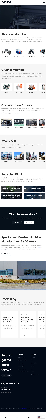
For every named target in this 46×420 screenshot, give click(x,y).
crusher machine (23, 408)
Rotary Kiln (8, 141)
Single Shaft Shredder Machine (19, 57)
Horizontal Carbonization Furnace (6, 128)
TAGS (32, 372)
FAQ (32, 369)
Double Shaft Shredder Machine (6, 57)
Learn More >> (12, 193)
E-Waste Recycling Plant (34, 196)
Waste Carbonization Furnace (32, 128)
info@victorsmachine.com (10, 384)
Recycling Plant (11, 174)
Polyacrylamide (34, 374)
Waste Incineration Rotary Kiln (19, 162)
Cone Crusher (31, 92)
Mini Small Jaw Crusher (6, 93)
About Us (33, 357)
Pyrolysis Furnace (22, 369)
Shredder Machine (13, 34)
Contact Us (33, 363)
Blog (32, 360)
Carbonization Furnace (16, 105)
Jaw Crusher (19, 92)
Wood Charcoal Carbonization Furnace (19, 128)
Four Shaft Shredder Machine (31, 57)
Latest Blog (8, 299)
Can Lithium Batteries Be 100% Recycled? (27, 320)
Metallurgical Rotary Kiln (31, 162)
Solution (33, 366)
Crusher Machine (12, 70)
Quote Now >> (29, 222)
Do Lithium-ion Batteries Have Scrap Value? (8, 320)
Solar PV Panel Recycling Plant (34, 188)
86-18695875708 (6, 389)
